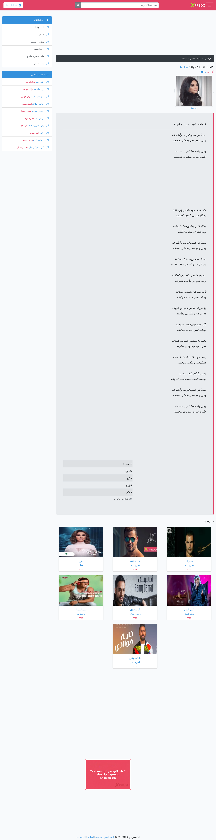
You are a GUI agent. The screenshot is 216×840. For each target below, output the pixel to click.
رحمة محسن (27, 140)
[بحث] (78, 5)
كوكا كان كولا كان (38, 147)
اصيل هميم (27, 104)
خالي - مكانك (40, 104)
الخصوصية (81, 837)
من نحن (98, 837)
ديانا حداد (183, 67)
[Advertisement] (135, 34)
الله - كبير (42, 82)
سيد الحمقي (41, 63)
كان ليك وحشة (40, 96)
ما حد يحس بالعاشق (38, 56)
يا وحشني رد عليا (39, 125)
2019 (207, 72)
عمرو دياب (34, 133)
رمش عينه (41, 118)
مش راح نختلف (40, 42)
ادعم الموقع (109, 837)
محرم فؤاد (29, 118)
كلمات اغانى (195, 58)
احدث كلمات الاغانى (40, 74)
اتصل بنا (90, 837)
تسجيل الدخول (13, 5)
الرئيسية (207, 58)
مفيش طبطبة (40, 111)
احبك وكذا (42, 27)
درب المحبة (41, 49)
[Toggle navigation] (210, 5)
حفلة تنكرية (41, 140)
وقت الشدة (41, 89)
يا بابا (44, 133)
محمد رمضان (25, 111)
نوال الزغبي (30, 82)
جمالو (44, 34)
